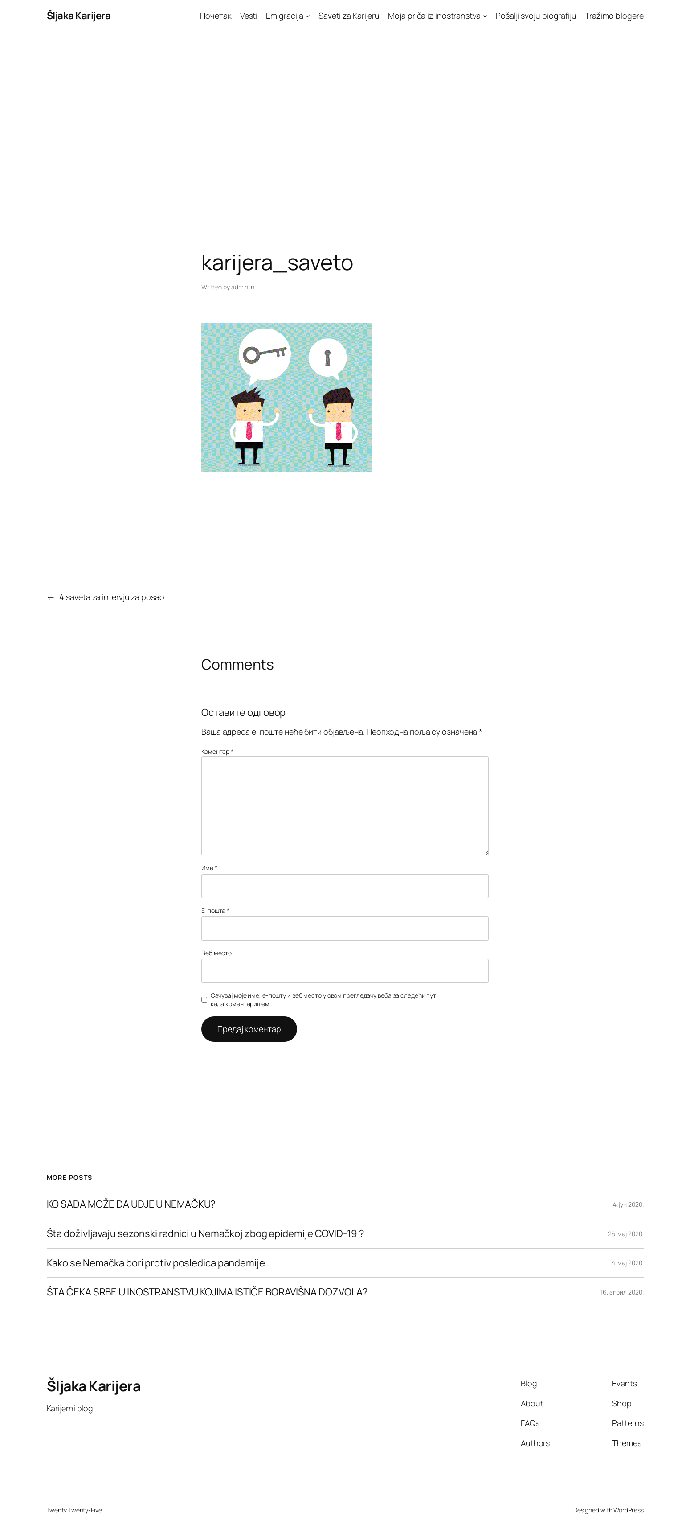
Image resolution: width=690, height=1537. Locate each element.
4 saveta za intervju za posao (111, 597)
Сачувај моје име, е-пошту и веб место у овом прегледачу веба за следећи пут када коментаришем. (324, 999)
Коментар (217, 751)
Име (209, 867)
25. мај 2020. (626, 1233)
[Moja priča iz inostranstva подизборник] (484, 15)
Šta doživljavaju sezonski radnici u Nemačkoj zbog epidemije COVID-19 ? (205, 1233)
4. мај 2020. (628, 1262)
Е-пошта (215, 910)
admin (240, 287)
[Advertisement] (345, 125)
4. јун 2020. (628, 1204)
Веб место (216, 953)
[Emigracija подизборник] (307, 15)
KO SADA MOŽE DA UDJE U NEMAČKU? (131, 1204)
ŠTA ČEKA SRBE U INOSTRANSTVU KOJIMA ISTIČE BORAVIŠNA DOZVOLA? (207, 1292)
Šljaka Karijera (79, 15)
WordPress (628, 1510)
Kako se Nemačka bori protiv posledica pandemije (156, 1263)
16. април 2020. (622, 1292)
